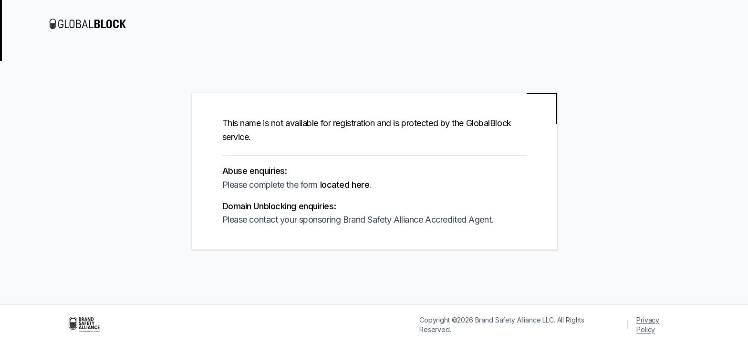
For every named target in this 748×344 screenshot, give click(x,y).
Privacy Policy (647, 324)
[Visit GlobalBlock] (88, 23)
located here (345, 185)
